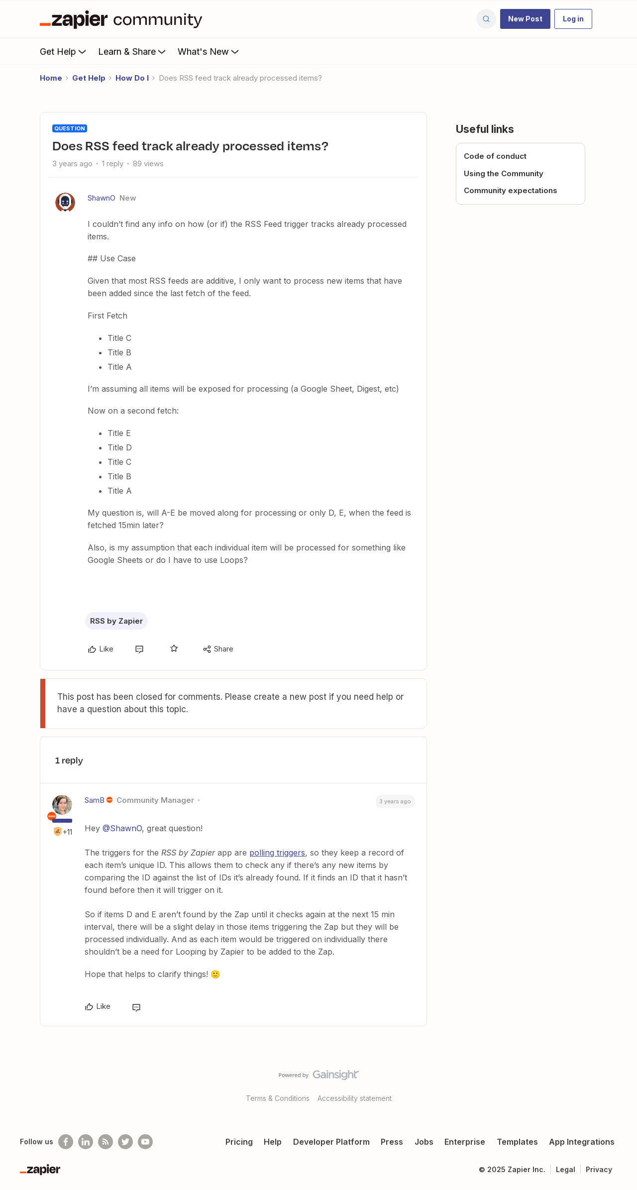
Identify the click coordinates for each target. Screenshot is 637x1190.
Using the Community (503, 173)
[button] (525, 19)
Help (273, 1142)
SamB (95, 800)
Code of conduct (495, 156)
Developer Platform (331, 1142)
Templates (517, 1142)
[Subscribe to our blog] (105, 1141)
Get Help (64, 51)
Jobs (424, 1142)
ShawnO (101, 198)
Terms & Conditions (278, 1098)
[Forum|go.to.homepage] (123, 19)
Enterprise (464, 1142)
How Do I (132, 78)
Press (392, 1142)
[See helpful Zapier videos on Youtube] (145, 1141)
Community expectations (510, 190)
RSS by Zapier (116, 621)
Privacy (599, 1169)
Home (51, 78)
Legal (565, 1169)
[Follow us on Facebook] (65, 1141)
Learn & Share (133, 51)
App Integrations (582, 1142)
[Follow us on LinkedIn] (85, 1141)
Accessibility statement (355, 1098)
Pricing (239, 1142)
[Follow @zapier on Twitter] (125, 1141)
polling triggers (277, 853)
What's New (209, 51)
